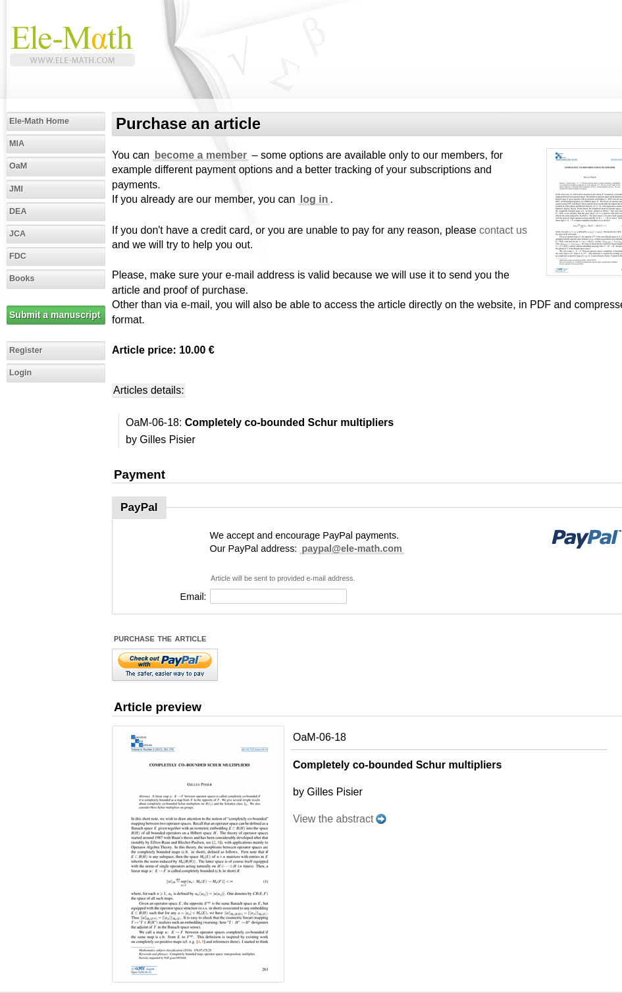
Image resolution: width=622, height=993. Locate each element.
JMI (16, 189)
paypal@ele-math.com (351, 548)
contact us (503, 230)
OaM (18, 166)
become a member (201, 155)
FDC (17, 256)
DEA (18, 211)
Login (20, 372)
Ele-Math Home (39, 121)
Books (22, 278)
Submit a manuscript (54, 314)
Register (25, 350)
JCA (17, 233)
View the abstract (333, 818)
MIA (16, 143)
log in (314, 199)
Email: (193, 596)
